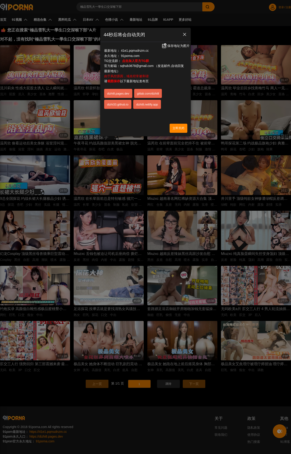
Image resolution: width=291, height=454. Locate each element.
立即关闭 (178, 128)
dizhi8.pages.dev (118, 93)
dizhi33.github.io (117, 104)
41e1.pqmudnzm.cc (135, 50)
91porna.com (130, 56)
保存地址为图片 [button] (175, 46)
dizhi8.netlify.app (147, 104)
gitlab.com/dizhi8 (148, 93)
